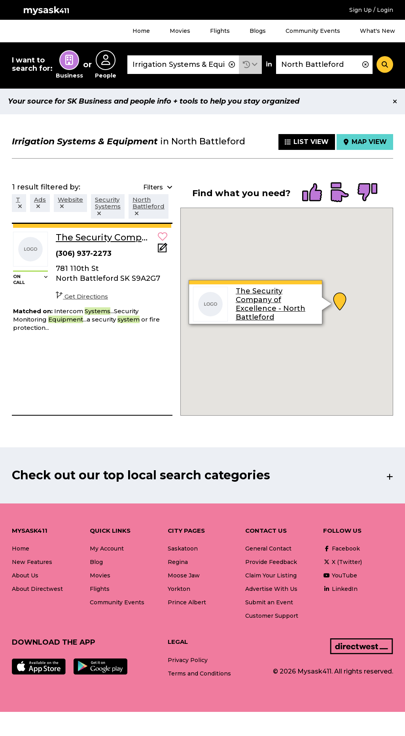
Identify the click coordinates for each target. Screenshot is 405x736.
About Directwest (37, 588)
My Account (107, 548)
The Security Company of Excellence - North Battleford (270, 304)
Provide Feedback (271, 562)
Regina (178, 562)
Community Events (313, 30)
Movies (180, 30)
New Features (32, 562)
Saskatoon (183, 548)
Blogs (258, 30)
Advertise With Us (271, 588)
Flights (220, 30)
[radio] (312, 193)
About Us (25, 575)
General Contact (268, 548)
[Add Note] (162, 250)
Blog (96, 562)
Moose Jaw (184, 575)
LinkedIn (340, 588)
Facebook (341, 548)
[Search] (385, 64)
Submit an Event (269, 602)
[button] (250, 64)
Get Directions (82, 296)
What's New (377, 30)
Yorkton (179, 588)
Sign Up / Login (371, 9)
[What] (183, 64)
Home (141, 30)
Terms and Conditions (199, 673)
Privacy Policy (188, 660)
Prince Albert (187, 602)
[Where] (324, 64)
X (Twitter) (342, 562)
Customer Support (271, 615)
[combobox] (183, 64)
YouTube (340, 575)
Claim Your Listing (271, 575)
